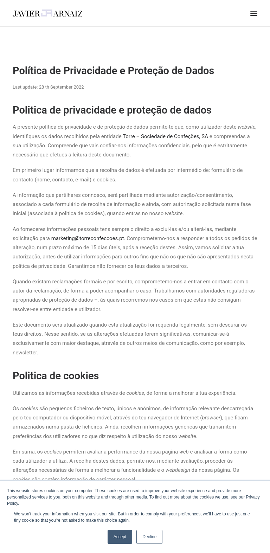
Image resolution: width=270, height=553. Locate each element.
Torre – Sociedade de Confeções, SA (165, 136)
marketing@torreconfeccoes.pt (87, 238)
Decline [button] (149, 536)
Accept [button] (120, 536)
